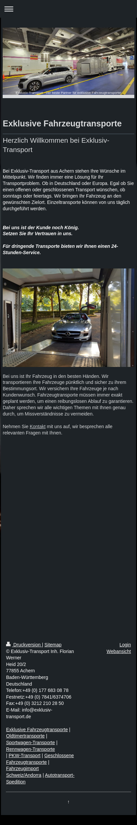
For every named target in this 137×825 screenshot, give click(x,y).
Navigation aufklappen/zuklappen (68, 9)
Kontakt (37, 426)
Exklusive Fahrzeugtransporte (37, 729)
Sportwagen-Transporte (30, 742)
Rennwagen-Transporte (30, 749)
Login (125, 644)
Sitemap (52, 644)
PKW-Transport (25, 755)
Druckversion (24, 644)
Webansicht (119, 651)
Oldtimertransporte (25, 736)
